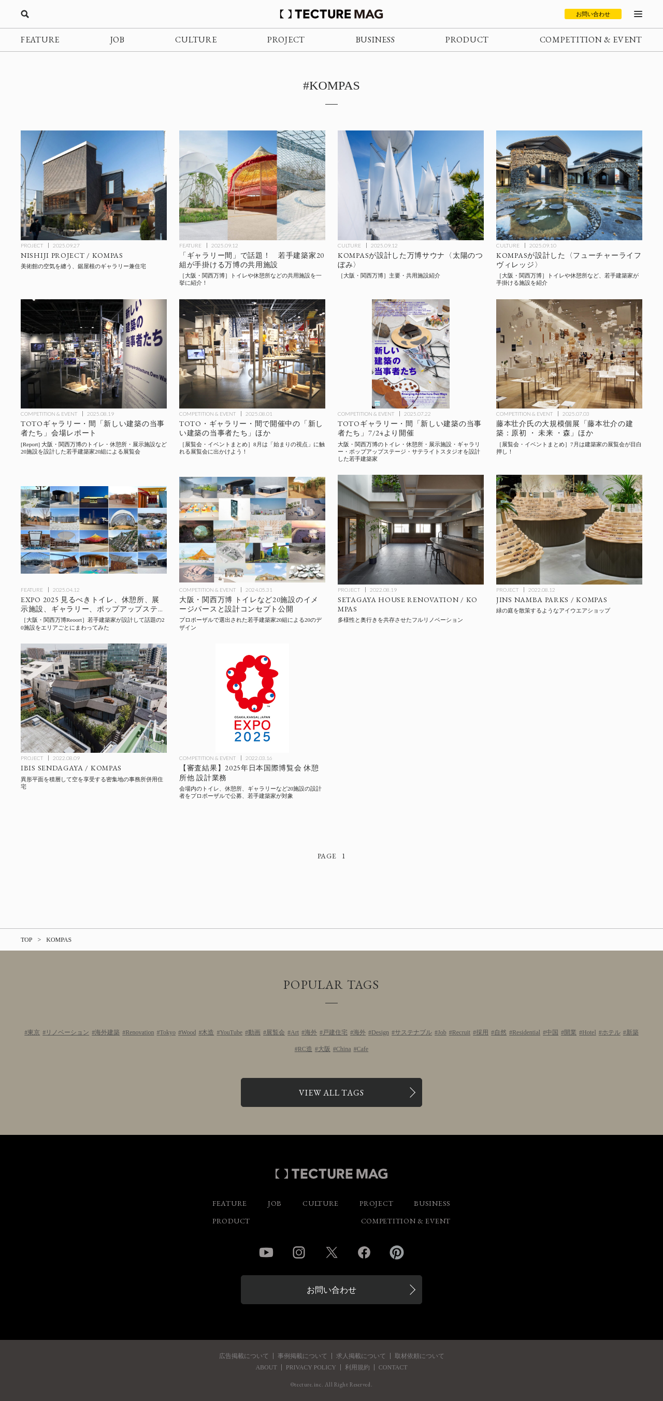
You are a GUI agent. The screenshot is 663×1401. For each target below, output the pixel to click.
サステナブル (413, 1032)
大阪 (324, 1049)
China (343, 1049)
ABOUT (266, 1367)
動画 (254, 1032)
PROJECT (286, 39)
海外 (311, 1032)
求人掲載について (361, 1356)
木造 (207, 1032)
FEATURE (40, 39)
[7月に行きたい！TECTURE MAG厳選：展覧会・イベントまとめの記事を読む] (569, 354)
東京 (33, 1032)
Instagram (299, 1252)
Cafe (363, 1049)
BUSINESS (375, 39)
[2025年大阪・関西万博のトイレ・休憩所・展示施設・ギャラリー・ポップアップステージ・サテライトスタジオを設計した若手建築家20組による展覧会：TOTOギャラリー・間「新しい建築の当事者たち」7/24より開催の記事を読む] (411, 354)
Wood (188, 1032)
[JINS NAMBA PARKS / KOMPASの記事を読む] (569, 530)
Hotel (589, 1032)
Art (295, 1032)
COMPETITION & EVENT (591, 39)
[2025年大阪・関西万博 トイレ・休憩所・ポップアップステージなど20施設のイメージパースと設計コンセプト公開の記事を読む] (252, 530)
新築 (632, 1032)
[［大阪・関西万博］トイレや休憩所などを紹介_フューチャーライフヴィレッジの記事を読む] (569, 185)
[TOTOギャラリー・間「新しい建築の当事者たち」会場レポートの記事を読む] (94, 354)
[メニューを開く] (638, 14)
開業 (570, 1032)
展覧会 (275, 1032)
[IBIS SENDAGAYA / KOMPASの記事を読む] (94, 698)
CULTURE (196, 39)
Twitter (331, 1252)
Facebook (364, 1252)
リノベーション (67, 1032)
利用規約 (357, 1367)
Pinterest (397, 1252)
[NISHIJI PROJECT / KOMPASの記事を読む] (94, 185)
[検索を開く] (25, 14)
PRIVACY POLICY (311, 1367)
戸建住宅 (335, 1032)
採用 (482, 1032)
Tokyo (168, 1032)
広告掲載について (244, 1356)
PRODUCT (467, 39)
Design (380, 1032)
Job (442, 1032)
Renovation (139, 1032)
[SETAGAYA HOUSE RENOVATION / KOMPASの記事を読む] (411, 530)
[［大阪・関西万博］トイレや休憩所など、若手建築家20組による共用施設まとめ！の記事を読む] (252, 185)
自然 (500, 1032)
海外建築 (107, 1032)
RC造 (305, 1049)
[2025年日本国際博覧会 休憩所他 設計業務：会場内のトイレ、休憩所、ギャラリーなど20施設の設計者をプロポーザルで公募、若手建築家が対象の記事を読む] (252, 698)
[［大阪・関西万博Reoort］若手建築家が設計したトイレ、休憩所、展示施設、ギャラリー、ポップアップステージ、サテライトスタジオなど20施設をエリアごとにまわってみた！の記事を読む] (94, 530)
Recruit (461, 1032)
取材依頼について (419, 1356)
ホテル (611, 1032)
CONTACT (393, 1367)
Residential (526, 1032)
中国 (552, 1032)
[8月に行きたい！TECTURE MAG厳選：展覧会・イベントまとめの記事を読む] (252, 354)
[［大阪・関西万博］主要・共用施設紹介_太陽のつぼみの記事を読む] (411, 185)
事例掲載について (302, 1356)
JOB (117, 39)
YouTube (231, 1032)
